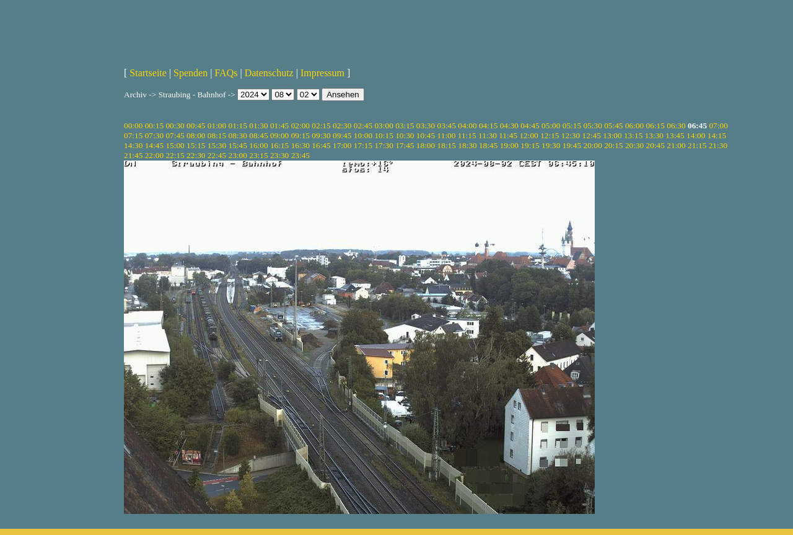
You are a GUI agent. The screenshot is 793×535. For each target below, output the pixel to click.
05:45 (613, 125)
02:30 (342, 125)
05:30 (592, 125)
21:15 (697, 145)
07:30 (154, 135)
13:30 (654, 135)
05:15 (572, 125)
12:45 (591, 135)
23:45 (300, 155)
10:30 (404, 135)
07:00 (718, 125)
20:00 (592, 145)
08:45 (258, 135)
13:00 (612, 135)
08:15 (217, 135)
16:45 (321, 145)
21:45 (133, 155)
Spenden (190, 73)
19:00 (509, 145)
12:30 (570, 135)
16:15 (279, 145)
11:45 (508, 135)
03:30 (425, 125)
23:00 (238, 155)
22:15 (174, 155)
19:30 (550, 145)
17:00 (342, 145)
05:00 (550, 125)
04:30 (509, 125)
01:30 (258, 125)
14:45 (154, 145)
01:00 (217, 125)
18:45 (488, 145)
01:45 (279, 125)
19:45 (572, 145)
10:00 (363, 135)
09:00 (279, 135)
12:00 (528, 135)
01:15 (238, 125)
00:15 (154, 125)
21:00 (676, 145)
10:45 (425, 135)
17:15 (363, 145)
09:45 (342, 135)
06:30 (676, 125)
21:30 (718, 145)
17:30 (383, 145)
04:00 (467, 125)
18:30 (467, 145)
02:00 (300, 125)
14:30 (133, 145)
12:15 (549, 135)
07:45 (174, 135)
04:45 (529, 125)
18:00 (425, 145)
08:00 (195, 135)
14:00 (695, 135)
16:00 (258, 145)
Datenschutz (269, 73)
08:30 (238, 135)
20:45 (655, 145)
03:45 (446, 125)
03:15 (404, 125)
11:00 (446, 135)
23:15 (258, 155)
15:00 (174, 145)
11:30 (487, 135)
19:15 (529, 145)
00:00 (133, 125)
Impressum (322, 73)
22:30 (195, 155)
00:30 (174, 125)
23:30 (279, 155)
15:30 (217, 145)
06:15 (655, 125)
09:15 (300, 135)
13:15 (633, 135)
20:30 (634, 145)
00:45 (195, 125)
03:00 (383, 125)
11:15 (467, 135)
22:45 (217, 155)
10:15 (383, 135)
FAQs (225, 73)
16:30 (300, 145)
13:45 (674, 135)
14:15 (717, 135)
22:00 (154, 155)
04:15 (488, 125)
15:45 (238, 145)
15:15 (195, 145)
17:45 (404, 145)
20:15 (613, 145)
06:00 (634, 125)
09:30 (321, 135)
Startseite (148, 73)
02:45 (363, 125)
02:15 (321, 125)
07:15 (133, 135)
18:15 (446, 145)
